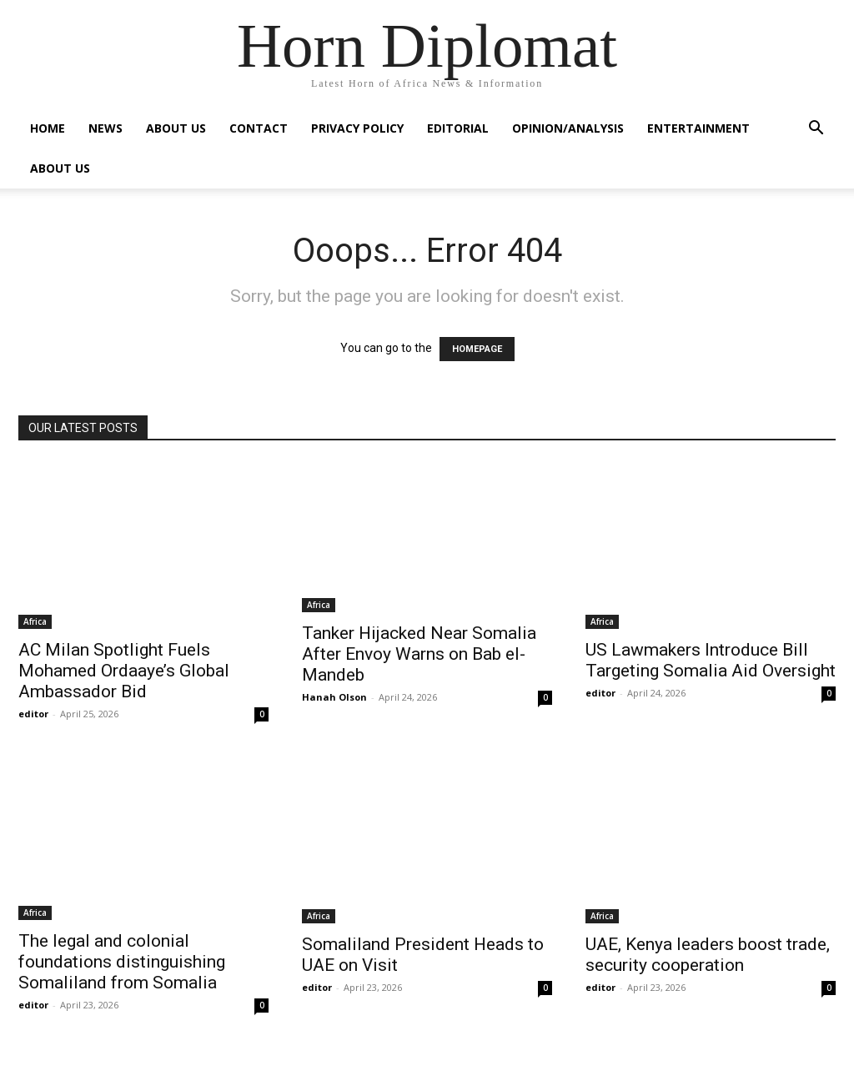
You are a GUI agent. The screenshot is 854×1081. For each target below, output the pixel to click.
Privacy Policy (357, 128)
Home (47, 128)
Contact (258, 128)
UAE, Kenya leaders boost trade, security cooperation (707, 954)
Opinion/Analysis (568, 128)
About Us (176, 128)
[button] (816, 130)
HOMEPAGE (477, 349)
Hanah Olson (334, 697)
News (105, 128)
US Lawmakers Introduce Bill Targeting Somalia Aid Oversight (710, 660)
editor (33, 713)
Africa (35, 621)
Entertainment (698, 128)
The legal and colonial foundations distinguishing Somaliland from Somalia (121, 962)
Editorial (458, 128)
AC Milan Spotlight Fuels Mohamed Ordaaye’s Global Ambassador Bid (123, 670)
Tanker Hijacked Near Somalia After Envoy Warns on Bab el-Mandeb (419, 654)
